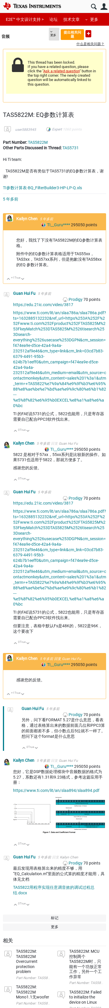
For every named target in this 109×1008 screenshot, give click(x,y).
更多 (94, 19)
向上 (8, 279)
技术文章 (71, 19)
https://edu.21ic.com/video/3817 (43, 304)
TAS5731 (70, 148)
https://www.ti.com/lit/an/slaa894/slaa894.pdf (56, 790)
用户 (104, 7)
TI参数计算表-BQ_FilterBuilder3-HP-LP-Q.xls (42, 187)
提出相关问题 (72, 34)
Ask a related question (61, 71)
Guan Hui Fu (24, 293)
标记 (54, 918)
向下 (22, 279)
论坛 (53, 19)
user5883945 (25, 130)
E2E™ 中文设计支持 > (25, 19)
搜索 (94, 7)
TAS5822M (38, 142)
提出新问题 (88, 33)
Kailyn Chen (27, 218)
